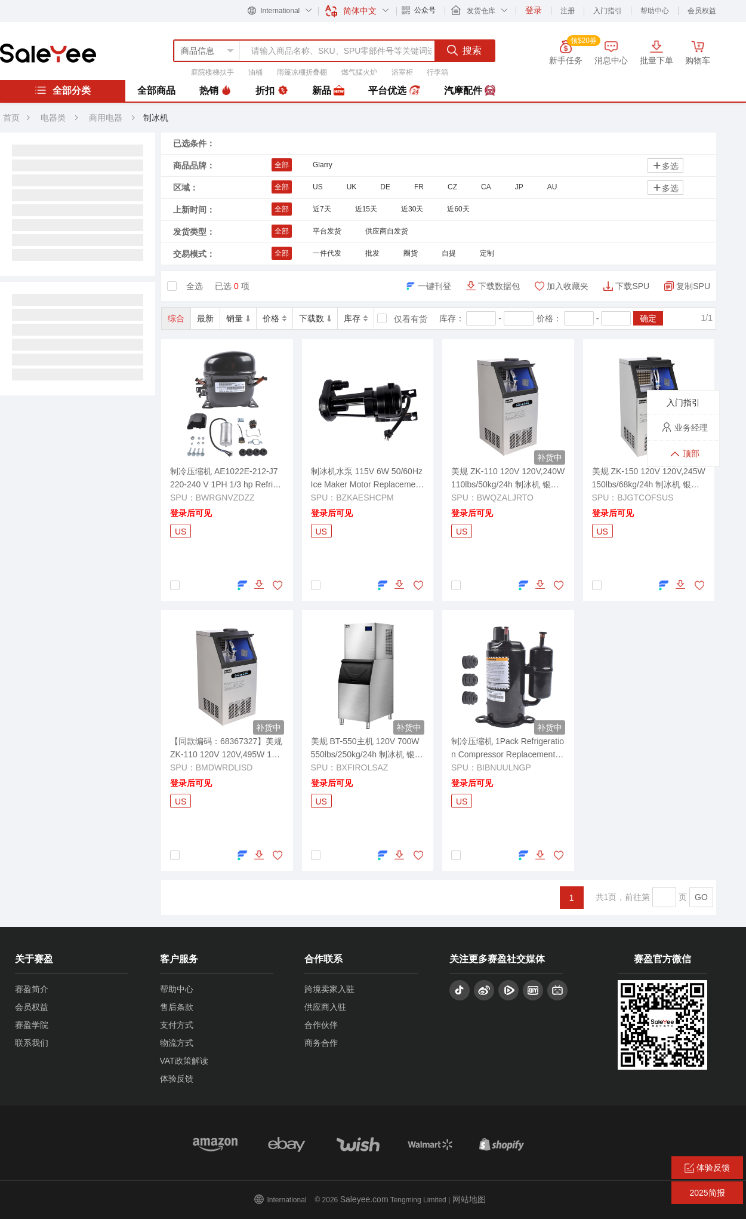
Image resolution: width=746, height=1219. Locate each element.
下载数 (315, 318)
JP (519, 187)
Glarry (322, 165)
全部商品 (156, 90)
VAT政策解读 (184, 1061)
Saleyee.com (364, 1199)
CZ (452, 187)
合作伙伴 (321, 1025)
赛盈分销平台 (48, 53)
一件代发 (327, 253)
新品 (328, 91)
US (318, 187)
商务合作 (321, 1043)
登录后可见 (191, 513)
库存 (356, 318)
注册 (567, 11)
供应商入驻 (325, 1007)
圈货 (410, 253)
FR (419, 187)
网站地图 (469, 1199)
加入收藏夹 (567, 286)
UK (352, 187)
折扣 (271, 91)
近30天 (412, 209)
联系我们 (31, 1043)
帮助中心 (654, 11)
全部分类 (63, 90)
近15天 (366, 209)
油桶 (255, 72)
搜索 (464, 50)
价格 (274, 318)
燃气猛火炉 (359, 72)
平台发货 (327, 231)
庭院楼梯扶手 (212, 72)
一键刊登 (434, 286)
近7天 (322, 209)
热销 (215, 91)
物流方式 (176, 1043)
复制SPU (693, 286)
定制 (487, 253)
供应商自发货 (386, 231)
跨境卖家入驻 (329, 989)
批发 (372, 253)
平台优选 (394, 91)
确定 (648, 318)
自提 (449, 253)
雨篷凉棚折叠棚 (302, 72)
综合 (176, 318)
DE (385, 187)
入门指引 (607, 11)
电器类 (53, 117)
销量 (238, 318)
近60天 (458, 209)
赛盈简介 (31, 989)
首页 (11, 117)
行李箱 (437, 72)
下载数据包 (499, 286)
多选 (665, 166)
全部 (282, 165)
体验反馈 (176, 1078)
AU (552, 187)
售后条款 (176, 1007)
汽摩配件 (469, 91)
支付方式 (176, 1025)
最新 (205, 318)
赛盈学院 (31, 1025)
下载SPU (632, 286)
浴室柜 (402, 72)
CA (486, 187)
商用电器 (107, 117)
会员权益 (702, 11)
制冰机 (155, 117)
